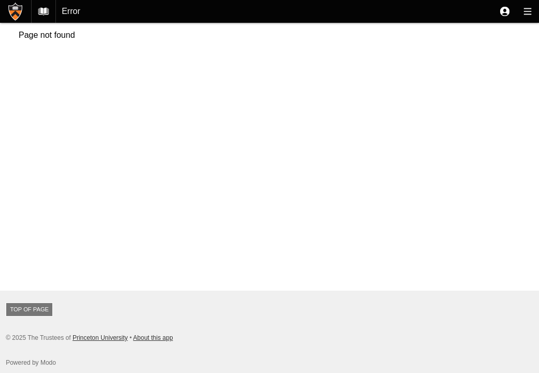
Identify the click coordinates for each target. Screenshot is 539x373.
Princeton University (100, 337)
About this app (153, 337)
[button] (504, 11)
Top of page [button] (29, 309)
